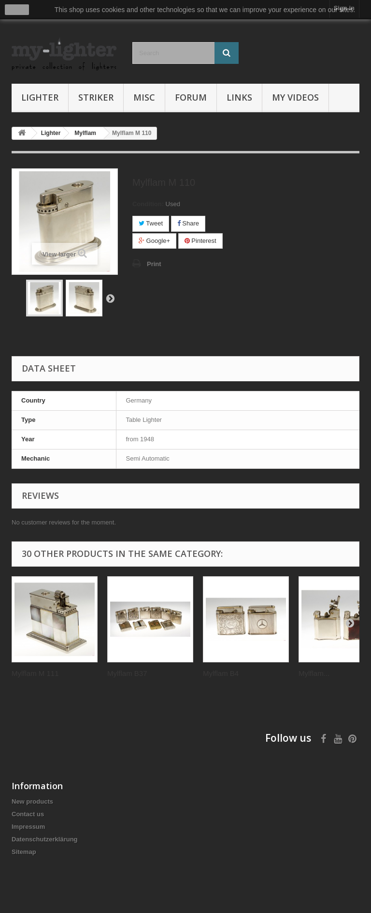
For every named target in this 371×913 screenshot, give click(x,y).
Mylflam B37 (127, 673)
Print (154, 264)
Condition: (148, 204)
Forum (191, 97)
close (17, 10)
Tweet (151, 223)
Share (188, 223)
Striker (96, 97)
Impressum (28, 826)
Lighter (39, 97)
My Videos (295, 97)
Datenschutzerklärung (45, 839)
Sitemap (24, 851)
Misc (144, 97)
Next (110, 298)
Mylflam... (314, 673)
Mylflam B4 (221, 673)
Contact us (28, 814)
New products (32, 801)
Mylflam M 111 (35, 673)
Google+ (154, 240)
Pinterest (200, 240)
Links (239, 97)
